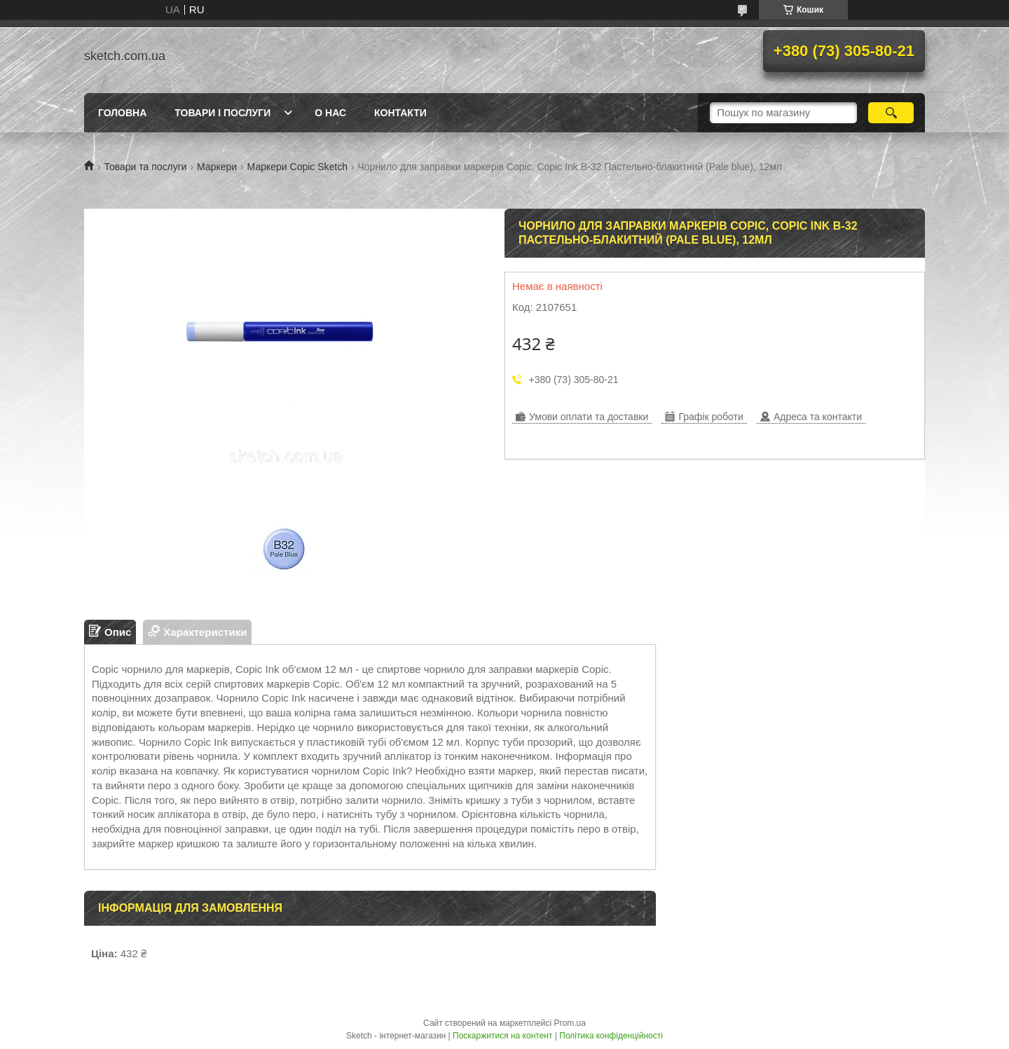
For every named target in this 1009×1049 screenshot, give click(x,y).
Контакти (400, 112)
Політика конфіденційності (611, 1036)
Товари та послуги (145, 166)
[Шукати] (891, 112)
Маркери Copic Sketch (297, 166)
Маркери (217, 166)
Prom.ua (570, 1023)
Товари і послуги (222, 112)
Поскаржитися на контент (502, 1036)
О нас (330, 112)
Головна (122, 112)
